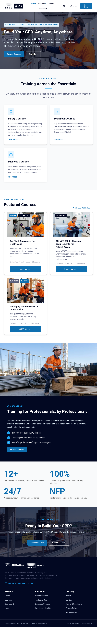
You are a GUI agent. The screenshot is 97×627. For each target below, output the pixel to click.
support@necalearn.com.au (19, 583)
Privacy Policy (71, 608)
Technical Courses (43, 600)
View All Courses (81, 208)
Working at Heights (43, 608)
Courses (8, 600)
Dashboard (9, 604)
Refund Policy (71, 612)
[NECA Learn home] (25, 565)
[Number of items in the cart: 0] (64, 6)
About (68, 596)
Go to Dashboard (59, 543)
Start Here (86, 6)
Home (33, 3)
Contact (69, 600)
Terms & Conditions (74, 604)
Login (7, 608)
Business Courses (42, 604)
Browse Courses (14, 54)
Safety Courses (41, 596)
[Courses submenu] (45, 3)
